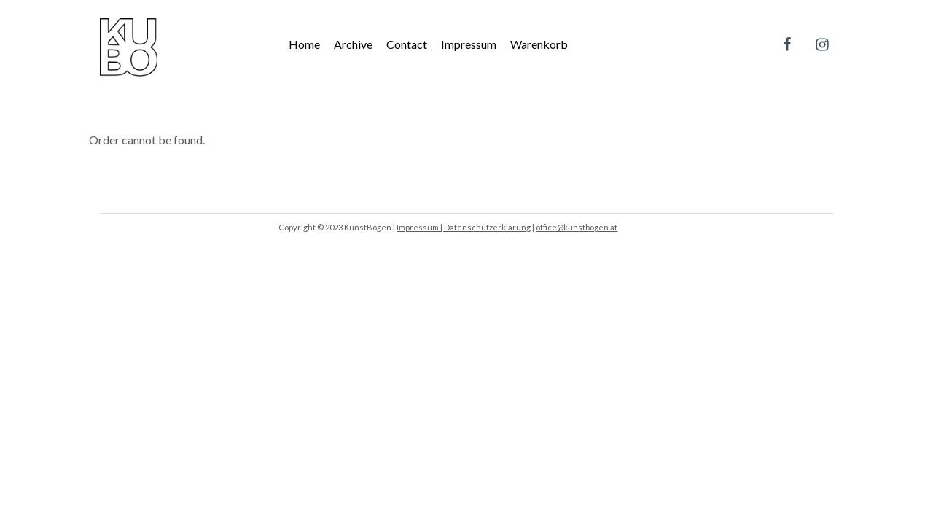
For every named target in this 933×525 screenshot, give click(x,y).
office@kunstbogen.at (576, 227)
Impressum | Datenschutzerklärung (464, 227)
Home (304, 44)
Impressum (468, 44)
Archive (353, 44)
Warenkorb (539, 44)
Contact (406, 44)
